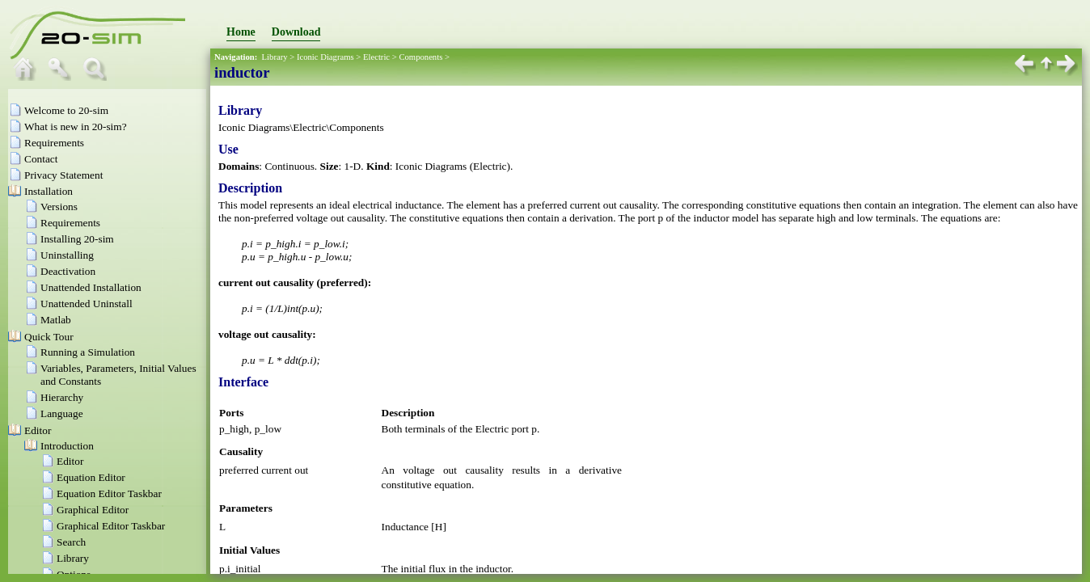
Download (296, 32)
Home (241, 32)
